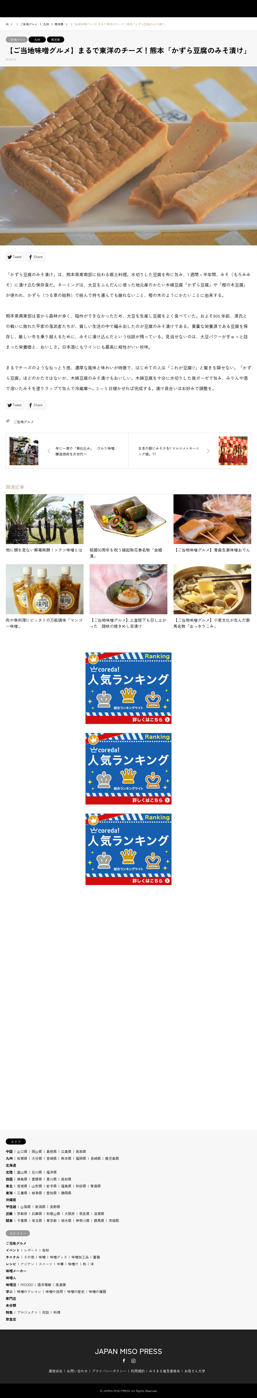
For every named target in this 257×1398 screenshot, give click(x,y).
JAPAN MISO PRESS (128, 1350)
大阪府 (70, 1213)
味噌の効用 (54, 1291)
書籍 (96, 1256)
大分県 (37, 1158)
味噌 (42, 1256)
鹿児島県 (112, 1158)
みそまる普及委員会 (164, 1370)
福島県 (66, 1185)
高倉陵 (61, 1284)
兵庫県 (37, 1213)
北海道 (11, 1165)
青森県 (95, 1185)
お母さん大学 (194, 1370)
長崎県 (95, 1158)
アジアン (27, 1263)
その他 (29, 1256)
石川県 (37, 1172)
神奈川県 (83, 1220)
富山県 (22, 1172)
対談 (45, 1312)
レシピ (11, 1263)
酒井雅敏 (44, 1284)
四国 (9, 1178)
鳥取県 (81, 1151)
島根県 (51, 1151)
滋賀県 (99, 1213)
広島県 (66, 1151)
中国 (9, 1151)
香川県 (51, 1178)
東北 (9, 1185)
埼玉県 (37, 1220)
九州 (37, 39)
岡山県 (37, 1151)
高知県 (66, 1178)
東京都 (51, 1220)
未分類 (11, 1305)
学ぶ (9, 1291)
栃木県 (66, 1220)
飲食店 (11, 1319)
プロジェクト (27, 1312)
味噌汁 (73, 1263)
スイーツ (45, 1263)
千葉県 (22, 1220)
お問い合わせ (77, 1370)
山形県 (37, 1185)
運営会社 (56, 1370)
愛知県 (51, 1192)
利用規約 (138, 1370)
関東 (9, 1220)
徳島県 (22, 1178)
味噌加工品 (80, 1256)
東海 (9, 1192)
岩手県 (51, 1185)
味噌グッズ (58, 1256)
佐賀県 (22, 1158)
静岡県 (66, 1192)
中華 (60, 1263)
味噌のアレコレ (29, 1291)
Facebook (124, 1361)
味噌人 (11, 1277)
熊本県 (55, 39)
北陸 (9, 1172)
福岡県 (81, 1158)
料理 (56, 1312)
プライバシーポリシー (109, 1370)
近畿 (9, 1213)
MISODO (26, 1284)
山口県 (22, 1151)
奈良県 (84, 1213)
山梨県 (25, 1206)
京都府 (22, 1213)
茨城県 (114, 1220)
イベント (13, 1250)
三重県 (22, 1192)
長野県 (55, 1206)
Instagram (133, 1361)
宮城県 (22, 1185)
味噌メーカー (16, 1270)
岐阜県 (37, 1192)
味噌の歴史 (75, 1291)
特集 (9, 1312)
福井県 (51, 1172)
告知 (45, 1250)
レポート (31, 1250)
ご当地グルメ (16, 39)
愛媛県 (37, 1178)
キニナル (13, 1256)
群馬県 (99, 1220)
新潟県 (40, 1206)
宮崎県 (51, 1158)
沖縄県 (11, 1199)
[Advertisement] (128, 968)
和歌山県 (53, 1213)
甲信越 (11, 1206)
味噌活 (11, 1284)
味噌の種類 (97, 1291)
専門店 (11, 1298)
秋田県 (81, 1185)
